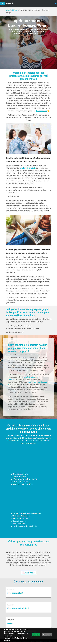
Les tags (10, 623)
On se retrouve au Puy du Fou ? (18, 608)
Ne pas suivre (47, 635)
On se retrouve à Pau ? (15, 593)
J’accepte (36, 635)
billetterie (27, 377)
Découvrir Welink (28, 573)
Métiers (15, 10)
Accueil (8, 10)
